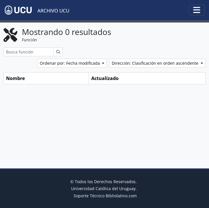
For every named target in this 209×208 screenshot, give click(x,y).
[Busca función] (28, 51)
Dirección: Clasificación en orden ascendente (156, 63)
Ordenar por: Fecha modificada (70, 63)
